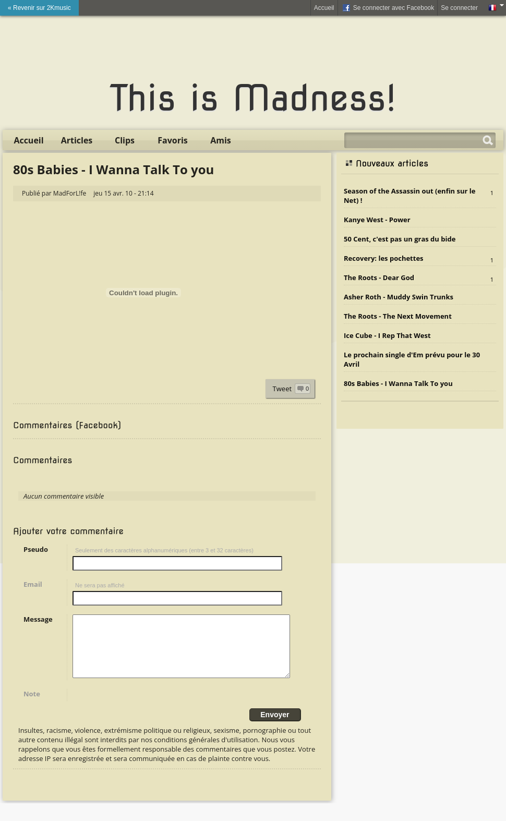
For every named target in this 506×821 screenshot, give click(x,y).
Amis (220, 140)
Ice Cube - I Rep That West (387, 335)
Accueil (324, 7)
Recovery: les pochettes (384, 258)
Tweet (282, 388)
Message (38, 619)
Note (31, 706)
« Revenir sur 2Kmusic (39, 7)
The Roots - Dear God (379, 277)
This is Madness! (253, 98)
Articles (77, 140)
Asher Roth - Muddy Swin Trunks (398, 296)
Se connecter (459, 7)
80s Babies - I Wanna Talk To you (398, 383)
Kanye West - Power (377, 219)
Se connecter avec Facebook (388, 8)
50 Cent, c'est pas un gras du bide (399, 239)
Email (32, 584)
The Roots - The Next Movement (398, 316)
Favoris (173, 140)
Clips (125, 140)
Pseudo (35, 549)
